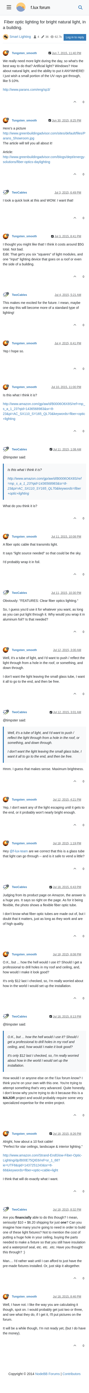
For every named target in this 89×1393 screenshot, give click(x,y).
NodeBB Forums (47, 1374)
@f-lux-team (19, 851)
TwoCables (19, 192)
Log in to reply (75, 37)
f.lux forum (40, 7)
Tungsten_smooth (24, 53)
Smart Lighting (20, 37)
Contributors (71, 1374)
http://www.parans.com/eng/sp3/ (26, 89)
